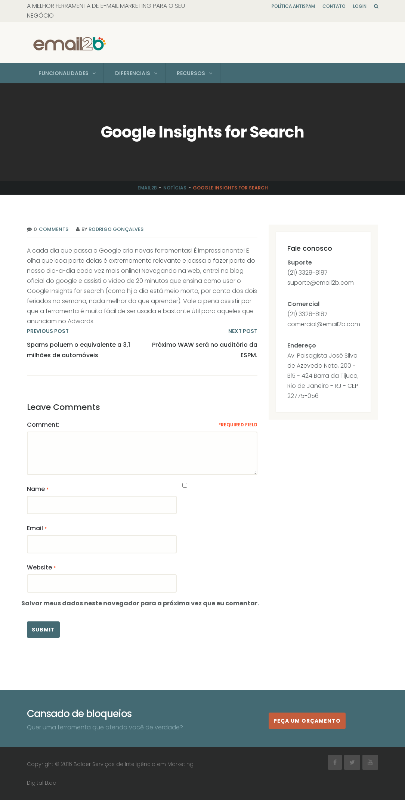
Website (39, 567)
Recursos (191, 73)
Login (360, 6)
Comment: (43, 424)
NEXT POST (242, 331)
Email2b (147, 188)
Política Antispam (293, 6)
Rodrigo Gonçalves (116, 229)
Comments (52, 229)
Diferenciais (132, 73)
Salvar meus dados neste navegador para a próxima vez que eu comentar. (140, 603)
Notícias (174, 188)
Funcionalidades (63, 73)
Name (36, 489)
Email (35, 528)
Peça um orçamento (307, 721)
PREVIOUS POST (48, 331)
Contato (334, 6)
